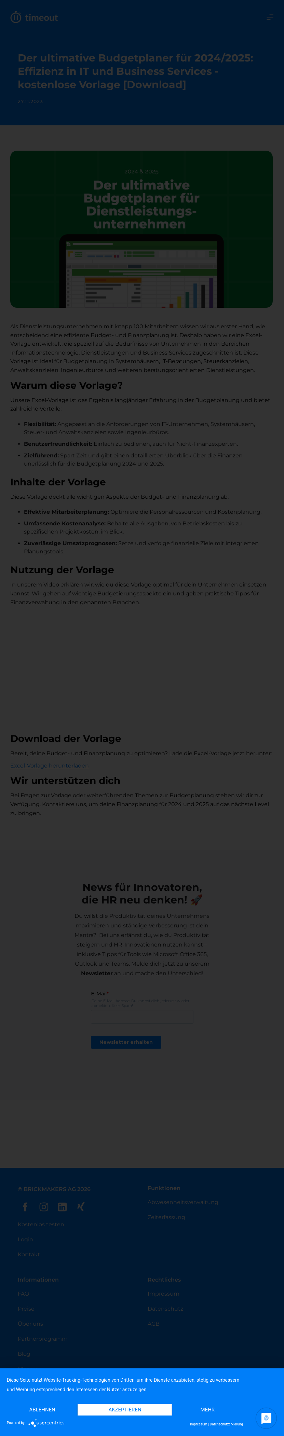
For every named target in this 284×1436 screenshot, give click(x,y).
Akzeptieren (124, 1410)
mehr (208, 1410)
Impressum (198, 1424)
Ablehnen (42, 1410)
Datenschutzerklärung (226, 1424)
